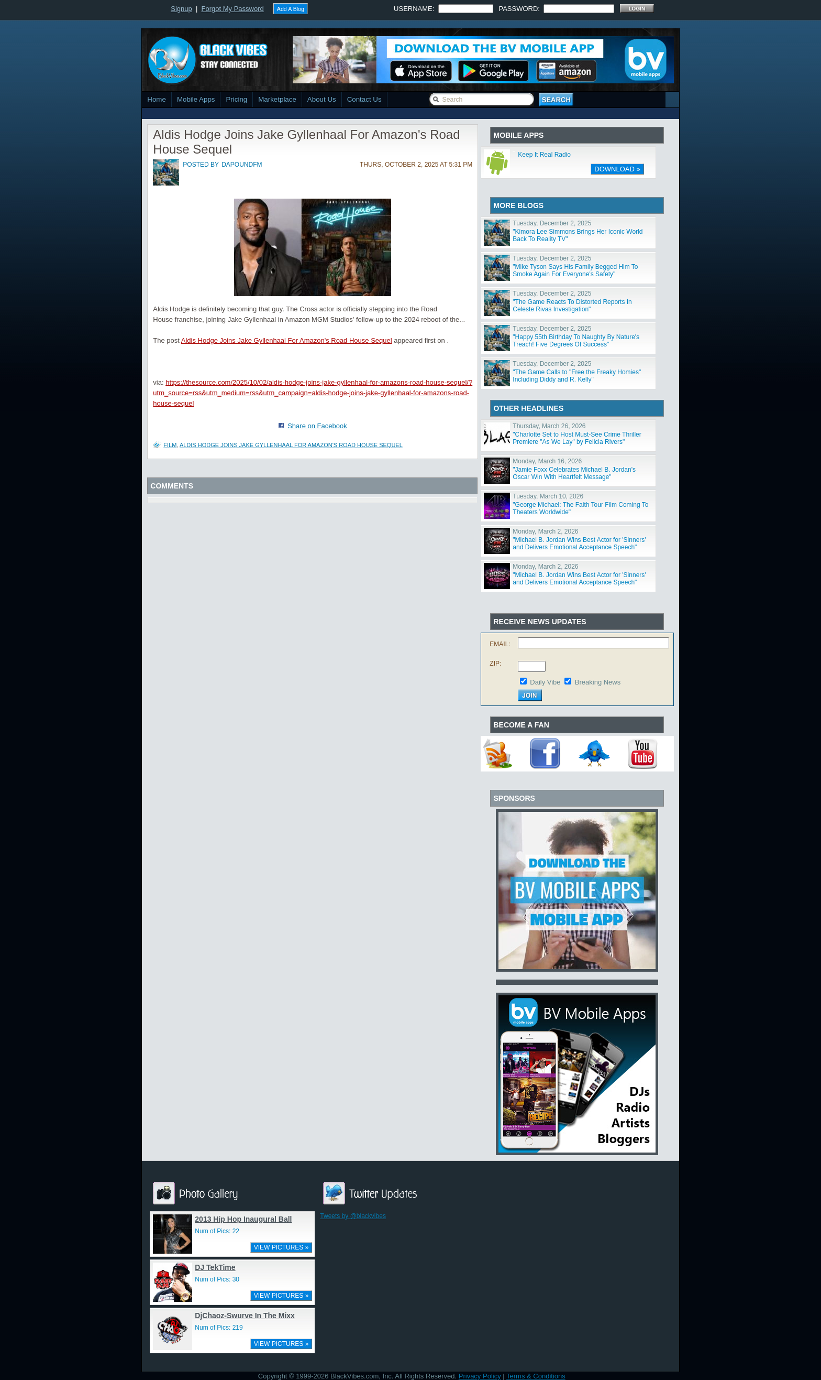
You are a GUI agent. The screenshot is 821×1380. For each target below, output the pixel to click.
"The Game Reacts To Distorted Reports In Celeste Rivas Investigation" (572, 305)
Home (156, 99)
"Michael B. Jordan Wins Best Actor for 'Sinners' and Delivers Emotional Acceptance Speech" (579, 543)
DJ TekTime (215, 1267)
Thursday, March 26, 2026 (549, 426)
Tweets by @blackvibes (353, 1216)
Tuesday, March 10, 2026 (548, 496)
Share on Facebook (317, 426)
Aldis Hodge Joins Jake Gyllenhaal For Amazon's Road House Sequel (286, 340)
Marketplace (277, 99)
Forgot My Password (233, 9)
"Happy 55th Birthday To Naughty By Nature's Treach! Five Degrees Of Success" (576, 340)
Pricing (236, 99)
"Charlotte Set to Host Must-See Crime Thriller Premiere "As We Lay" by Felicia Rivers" (577, 438)
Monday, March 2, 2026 (545, 531)
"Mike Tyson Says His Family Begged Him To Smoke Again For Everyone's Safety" (575, 270)
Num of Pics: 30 (217, 1279)
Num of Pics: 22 (217, 1231)
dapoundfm (241, 164)
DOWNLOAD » (617, 169)
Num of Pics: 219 (218, 1327)
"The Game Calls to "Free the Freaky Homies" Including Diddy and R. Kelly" (577, 375)
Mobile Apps (196, 99)
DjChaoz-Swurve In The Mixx (245, 1315)
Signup (181, 9)
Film (169, 445)
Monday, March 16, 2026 (547, 461)
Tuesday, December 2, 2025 (552, 223)
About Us (321, 99)
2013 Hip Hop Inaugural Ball (243, 1219)
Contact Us (364, 99)
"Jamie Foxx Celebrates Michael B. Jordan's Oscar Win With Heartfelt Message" (574, 473)
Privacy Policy (480, 1376)
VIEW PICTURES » (281, 1247)
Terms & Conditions (535, 1376)
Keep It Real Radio (544, 154)
